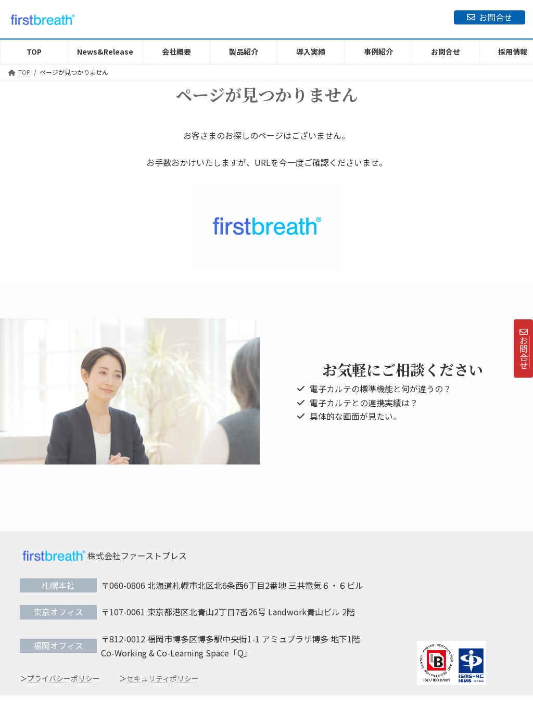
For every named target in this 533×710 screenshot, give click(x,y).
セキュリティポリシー (162, 678)
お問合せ (489, 17)
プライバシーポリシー (63, 678)
